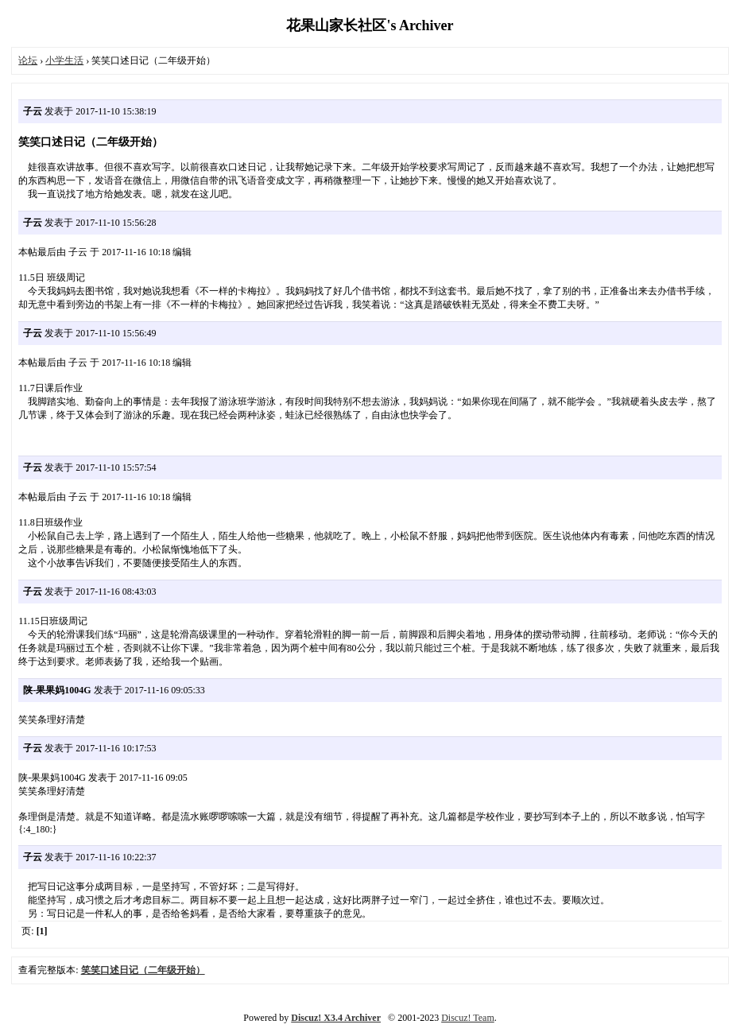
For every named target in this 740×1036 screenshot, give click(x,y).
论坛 (27, 60)
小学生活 (64, 60)
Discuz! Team (467, 1017)
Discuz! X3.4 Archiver (336, 1017)
